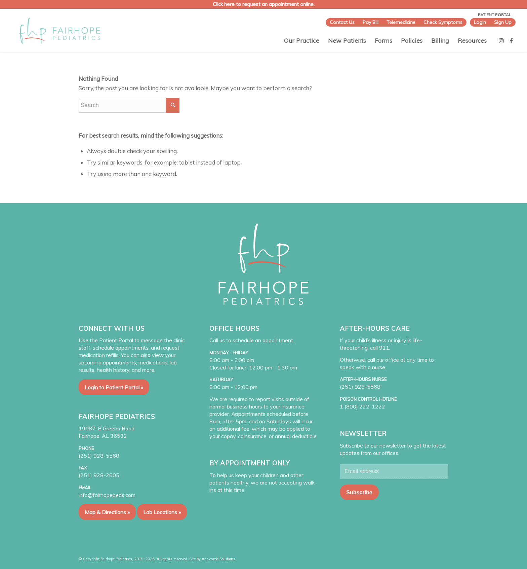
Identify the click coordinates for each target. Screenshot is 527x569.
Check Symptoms (442, 22)
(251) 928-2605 (99, 475)
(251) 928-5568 (99, 455)
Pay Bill (370, 22)
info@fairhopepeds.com (107, 495)
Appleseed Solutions (218, 559)
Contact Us (342, 22)
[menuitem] (342, 22)
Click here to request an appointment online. (264, 4)
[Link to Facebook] (511, 41)
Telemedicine (401, 22)
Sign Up (503, 22)
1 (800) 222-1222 (362, 406)
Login (480, 22)
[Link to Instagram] (501, 41)
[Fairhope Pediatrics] (59, 30)
